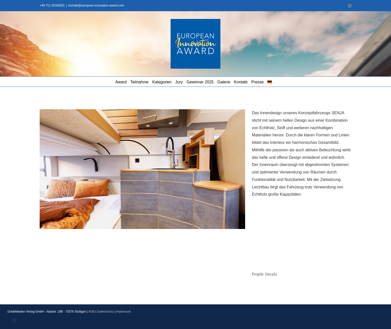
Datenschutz (105, 311)
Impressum (123, 311)
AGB (91, 311)
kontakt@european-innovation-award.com (96, 5)
